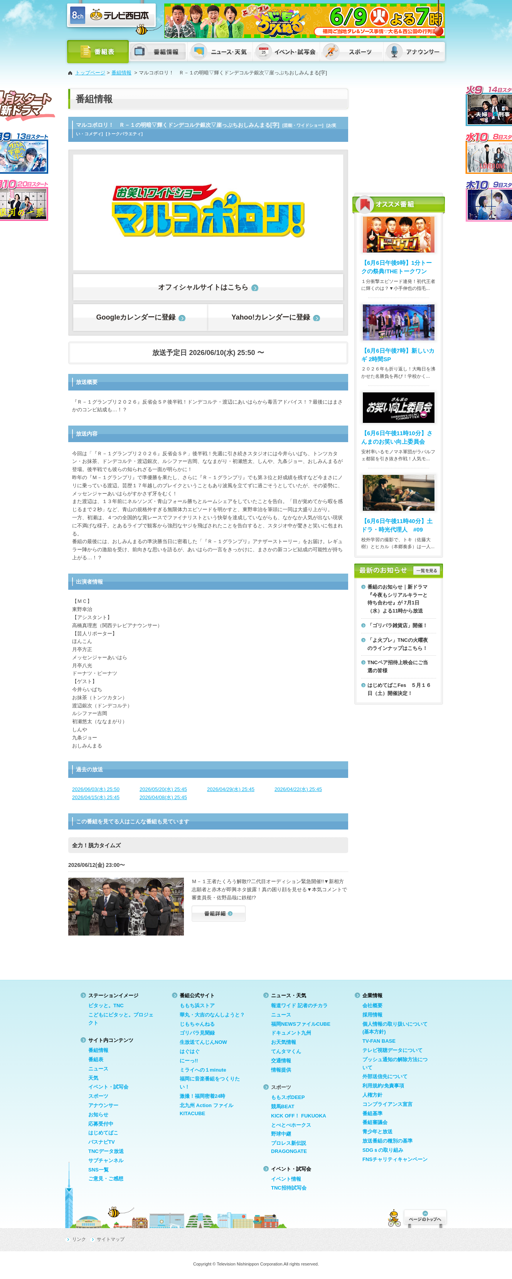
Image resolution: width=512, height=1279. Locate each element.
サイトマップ (111, 1239)
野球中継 (281, 1134)
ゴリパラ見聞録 (197, 1033)
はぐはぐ (190, 1051)
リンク (79, 1239)
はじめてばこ (103, 1133)
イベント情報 (286, 1179)
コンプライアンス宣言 (387, 1104)
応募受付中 (100, 1124)
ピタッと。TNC (106, 1005)
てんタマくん (286, 1051)
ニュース (98, 1069)
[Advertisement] (398, 137)
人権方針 (372, 1095)
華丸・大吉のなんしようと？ (212, 1015)
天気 (93, 1078)
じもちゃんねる (197, 1024)
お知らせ (98, 1114)
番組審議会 (374, 1122)
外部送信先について (385, 1076)
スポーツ (98, 1096)
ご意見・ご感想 (105, 1178)
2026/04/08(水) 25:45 (163, 797)
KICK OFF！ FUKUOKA (298, 1116)
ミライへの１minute (203, 1070)
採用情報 (372, 1015)
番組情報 (121, 73)
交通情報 (281, 1061)
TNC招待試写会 (289, 1188)
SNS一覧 (98, 1170)
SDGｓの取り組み (382, 1150)
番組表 (95, 1059)
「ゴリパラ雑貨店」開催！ (397, 625)
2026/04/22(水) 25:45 (298, 789)
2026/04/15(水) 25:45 (96, 797)
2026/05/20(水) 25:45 (163, 789)
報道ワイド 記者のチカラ (299, 1005)
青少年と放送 (377, 1131)
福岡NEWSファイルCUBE (300, 1024)
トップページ (90, 73)
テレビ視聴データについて (392, 1050)
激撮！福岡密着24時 (202, 1096)
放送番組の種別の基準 (387, 1141)
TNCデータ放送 (106, 1151)
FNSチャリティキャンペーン (395, 1159)
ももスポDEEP (288, 1097)
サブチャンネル (105, 1160)
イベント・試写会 (108, 1087)
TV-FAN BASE (379, 1041)
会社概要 (372, 1005)
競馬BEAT (282, 1106)
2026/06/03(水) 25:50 (96, 789)
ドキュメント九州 (291, 1033)
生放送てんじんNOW (203, 1042)
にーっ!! (189, 1061)
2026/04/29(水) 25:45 (230, 789)
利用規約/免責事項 (383, 1086)
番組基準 (372, 1113)
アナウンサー (103, 1105)
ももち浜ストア (197, 1005)
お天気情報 (283, 1042)
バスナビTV (101, 1142)
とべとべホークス (291, 1125)
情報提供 (281, 1070)
